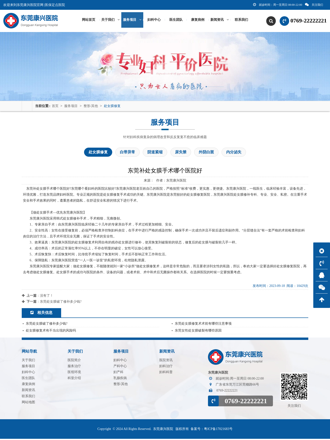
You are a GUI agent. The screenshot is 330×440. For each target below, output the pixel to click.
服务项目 (132, 20)
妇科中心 (154, 20)
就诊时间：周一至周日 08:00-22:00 (277, 4)
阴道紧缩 (155, 153)
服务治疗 (74, 367)
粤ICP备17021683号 (218, 430)
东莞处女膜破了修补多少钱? (60, 303)
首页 (55, 107)
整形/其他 (91, 107)
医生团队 (176, 20)
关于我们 (110, 20)
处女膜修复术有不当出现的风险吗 (51, 331)
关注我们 (314, 4)
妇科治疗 (166, 367)
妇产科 (118, 373)
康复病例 (197, 20)
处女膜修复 (112, 107)
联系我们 (241, 20)
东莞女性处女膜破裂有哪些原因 (198, 331)
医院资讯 (166, 361)
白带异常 (127, 153)
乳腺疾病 (120, 379)
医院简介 (74, 361)
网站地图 (28, 403)
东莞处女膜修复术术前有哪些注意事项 (203, 325)
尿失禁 (180, 153)
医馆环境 (74, 373)
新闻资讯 (219, 20)
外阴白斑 (206, 153)
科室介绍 (74, 379)
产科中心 (120, 367)
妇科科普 (166, 373)
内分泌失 (233, 153)
